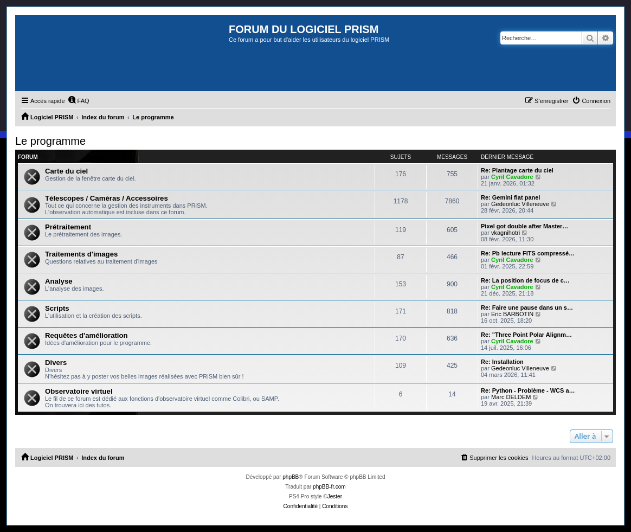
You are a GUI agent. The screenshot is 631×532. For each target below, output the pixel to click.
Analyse (59, 281)
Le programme (50, 141)
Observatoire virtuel (79, 391)
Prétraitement (68, 227)
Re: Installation (502, 361)
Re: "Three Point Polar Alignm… (526, 334)
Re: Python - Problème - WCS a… (528, 390)
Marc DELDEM (511, 397)
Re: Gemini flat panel (510, 197)
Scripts (57, 308)
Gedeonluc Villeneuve (520, 204)
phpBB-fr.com (329, 487)
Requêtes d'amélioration (86, 335)
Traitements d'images (81, 254)
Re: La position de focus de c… (525, 280)
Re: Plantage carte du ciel (517, 170)
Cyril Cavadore (512, 177)
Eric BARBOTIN (512, 314)
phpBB (290, 477)
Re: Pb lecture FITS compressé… (528, 253)
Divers (56, 362)
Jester (334, 496)
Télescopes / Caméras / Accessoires (106, 198)
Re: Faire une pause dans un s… (527, 307)
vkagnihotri (505, 232)
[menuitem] (78, 100)
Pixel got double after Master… (524, 226)
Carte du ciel (66, 171)
